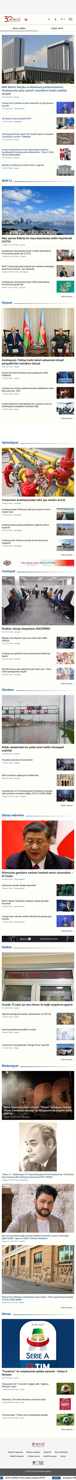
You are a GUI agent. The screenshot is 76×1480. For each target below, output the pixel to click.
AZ (62, 19)
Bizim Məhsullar (61, 1452)
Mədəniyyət (10, 1066)
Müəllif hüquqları (17, 1456)
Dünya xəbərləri (13, 815)
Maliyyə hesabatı (33, 1452)
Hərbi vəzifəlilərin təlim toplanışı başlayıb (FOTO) (35, 1478)
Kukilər (63, 1456)
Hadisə (7, 947)
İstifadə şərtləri (34, 1456)
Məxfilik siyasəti (50, 1456)
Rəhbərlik (47, 1452)
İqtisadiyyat (10, 442)
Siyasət (7, 302)
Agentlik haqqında (15, 1452)
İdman (6, 1314)
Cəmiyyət (8, 571)
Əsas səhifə (19, 28)
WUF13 (7, 181)
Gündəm (8, 690)
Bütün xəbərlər (66, 296)
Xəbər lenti (57, 28)
